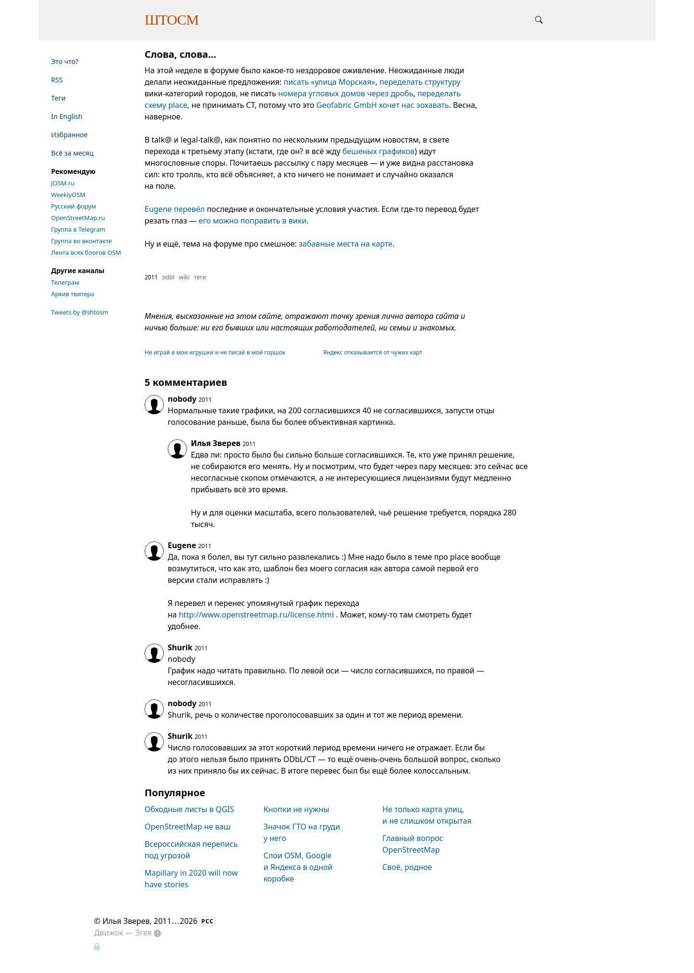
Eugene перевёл (175, 209)
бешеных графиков (378, 151)
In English (66, 116)
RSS (57, 79)
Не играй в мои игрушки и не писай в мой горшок (215, 352)
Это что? (65, 61)
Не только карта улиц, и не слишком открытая (426, 815)
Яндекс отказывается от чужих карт (372, 352)
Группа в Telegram (78, 229)
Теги (58, 98)
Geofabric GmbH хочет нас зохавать (383, 105)
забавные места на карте (345, 243)
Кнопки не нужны (297, 809)
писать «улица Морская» (329, 82)
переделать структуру (419, 82)
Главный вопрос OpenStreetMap (412, 844)
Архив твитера (72, 293)
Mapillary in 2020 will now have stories (191, 879)
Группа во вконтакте (81, 241)
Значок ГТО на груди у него (302, 832)
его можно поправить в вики (253, 220)
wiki (184, 277)
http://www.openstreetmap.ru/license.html (256, 614)
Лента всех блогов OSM (86, 252)
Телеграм (65, 282)
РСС (207, 921)
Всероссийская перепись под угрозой (191, 850)
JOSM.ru (63, 183)
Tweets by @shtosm (79, 312)
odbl (168, 277)
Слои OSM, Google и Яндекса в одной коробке (298, 867)
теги (200, 277)
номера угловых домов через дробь (345, 93)
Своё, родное (407, 867)
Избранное (69, 134)
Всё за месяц (72, 153)
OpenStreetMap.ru (78, 217)
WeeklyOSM (68, 194)
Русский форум (73, 206)
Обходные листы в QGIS (189, 809)
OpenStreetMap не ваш (187, 826)
